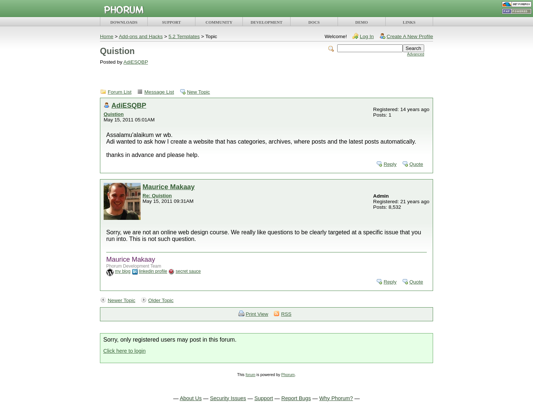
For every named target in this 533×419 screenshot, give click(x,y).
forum (250, 375)
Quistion (114, 114)
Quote (416, 164)
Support (263, 398)
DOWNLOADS (123, 22)
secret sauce (188, 271)
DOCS (314, 22)
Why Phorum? (336, 398)
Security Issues (228, 398)
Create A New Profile (410, 36)
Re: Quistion (157, 195)
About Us (191, 398)
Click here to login (124, 351)
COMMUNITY (218, 22)
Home (106, 36)
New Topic (198, 92)
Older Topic (161, 300)
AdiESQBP (135, 62)
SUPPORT (171, 22)
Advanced (415, 54)
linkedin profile (153, 271)
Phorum (288, 375)
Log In (367, 36)
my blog (122, 271)
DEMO (361, 22)
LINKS (409, 22)
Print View (257, 314)
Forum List (119, 92)
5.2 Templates (184, 36)
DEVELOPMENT (266, 22)
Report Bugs (296, 398)
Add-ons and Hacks (141, 36)
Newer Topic (121, 300)
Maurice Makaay (169, 187)
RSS (286, 314)
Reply (389, 164)
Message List (159, 92)
